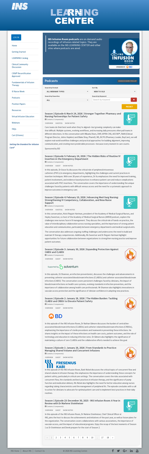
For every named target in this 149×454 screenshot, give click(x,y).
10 (92, 437)
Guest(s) (58, 123)
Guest (57, 166)
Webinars (16, 122)
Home (14, 45)
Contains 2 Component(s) (55, 119)
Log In (16, 37)
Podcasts (16, 97)
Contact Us (40, 451)
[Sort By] (114, 91)
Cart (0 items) (18, 135)
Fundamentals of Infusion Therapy (23, 83)
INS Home (15, 451)
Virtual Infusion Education (23, 116)
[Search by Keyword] (111, 100)
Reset (129, 106)
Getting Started (19, 51)
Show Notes (70, 123)
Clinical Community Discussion (20, 65)
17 (102, 437)
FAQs (14, 129)
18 (108, 437)
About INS (27, 451)
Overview (49, 123)
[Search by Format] (67, 91)
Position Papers (18, 104)
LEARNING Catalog (20, 58)
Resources (16, 110)
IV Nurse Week (18, 91)
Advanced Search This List (127, 81)
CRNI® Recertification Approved (21, 74)
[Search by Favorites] (67, 100)
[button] (133, 100)
